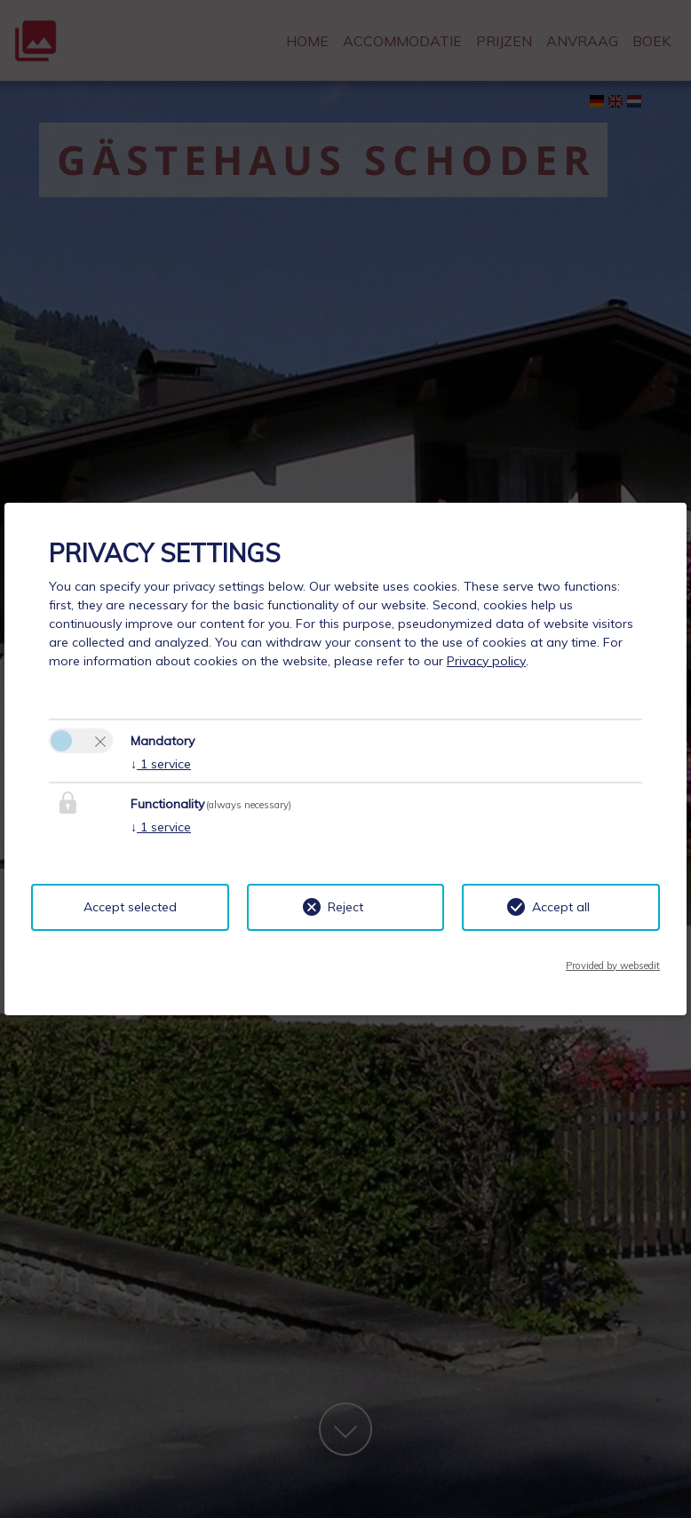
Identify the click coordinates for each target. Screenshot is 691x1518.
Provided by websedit (613, 965)
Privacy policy (486, 661)
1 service (161, 764)
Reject (345, 907)
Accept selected (130, 907)
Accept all (561, 907)
